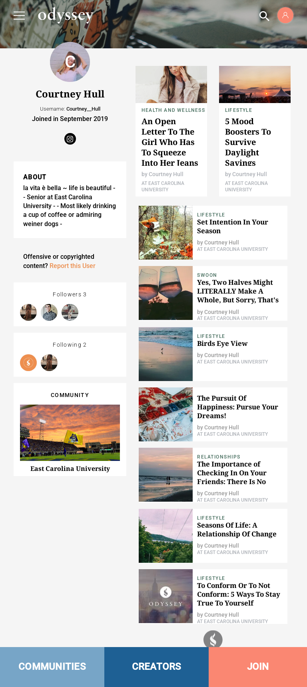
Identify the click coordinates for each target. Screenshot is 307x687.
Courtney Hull (166, 174)
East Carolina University (70, 468)
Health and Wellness (173, 110)
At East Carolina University (232, 249)
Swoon (207, 275)
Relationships (219, 457)
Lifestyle (238, 110)
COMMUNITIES (52, 666)
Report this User (73, 266)
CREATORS (156, 666)
